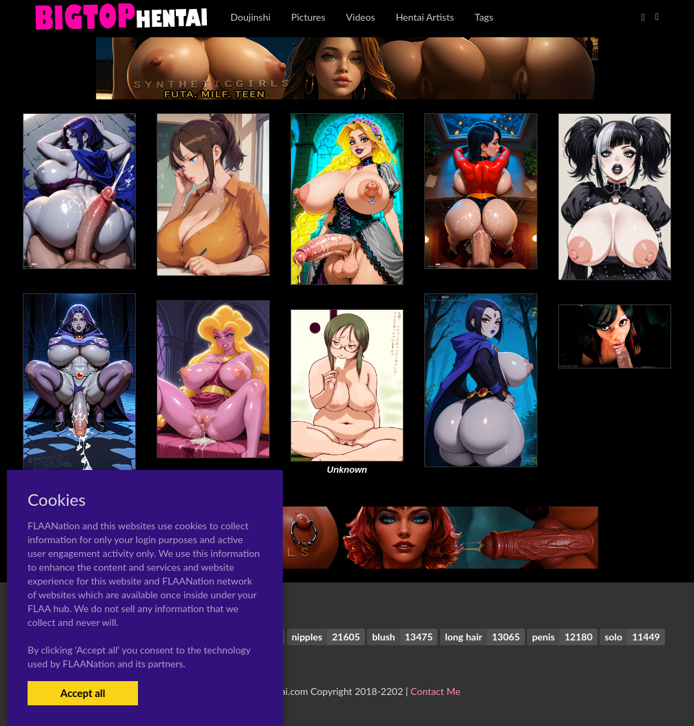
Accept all (82, 693)
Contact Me (435, 691)
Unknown (347, 469)
